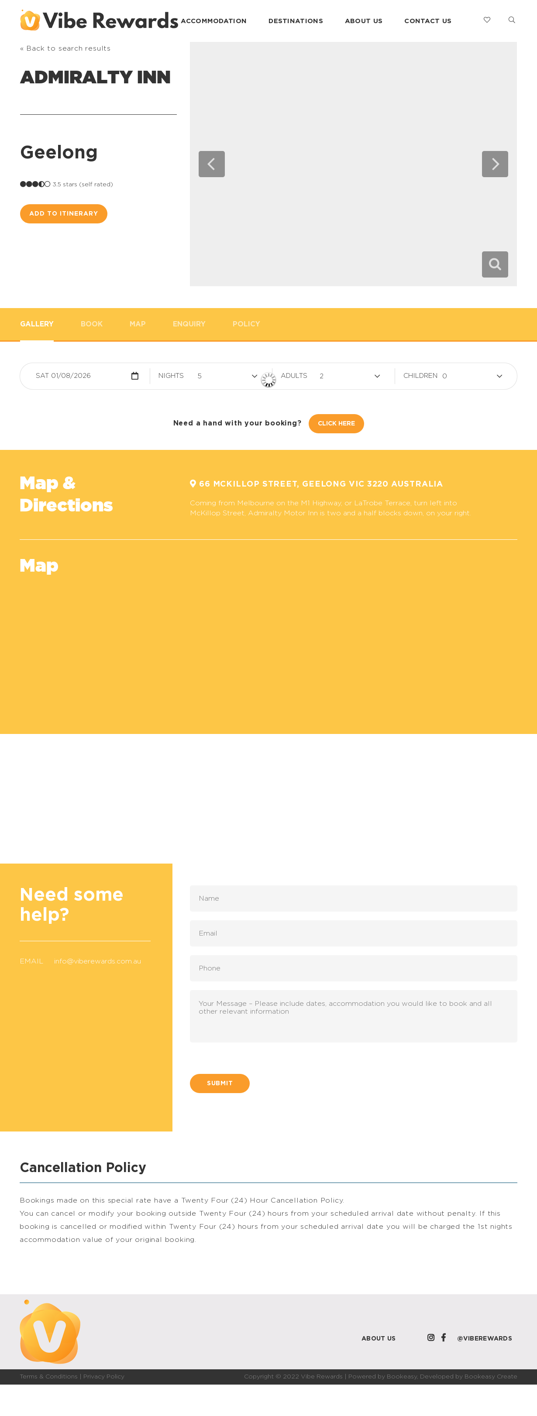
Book (92, 324)
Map (138, 324)
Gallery (37, 324)
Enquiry (189, 324)
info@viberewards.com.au (97, 961)
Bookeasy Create (491, 1377)
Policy (246, 324)
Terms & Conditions (49, 1377)
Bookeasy (402, 1377)
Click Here (336, 424)
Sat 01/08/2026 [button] (63, 376)
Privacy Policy (103, 1377)
